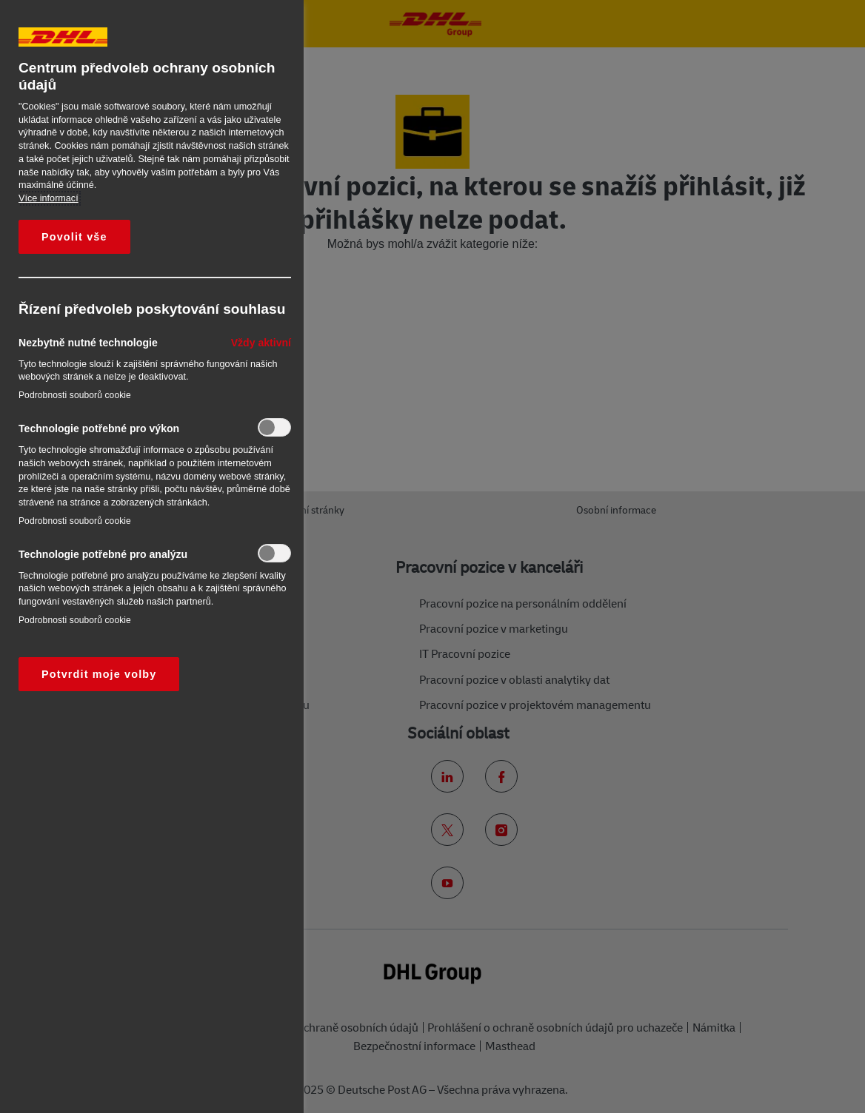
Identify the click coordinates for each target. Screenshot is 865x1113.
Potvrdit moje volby (98, 674)
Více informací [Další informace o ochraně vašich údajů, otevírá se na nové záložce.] (49, 198)
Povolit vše (74, 237)
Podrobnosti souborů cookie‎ (75, 395)
